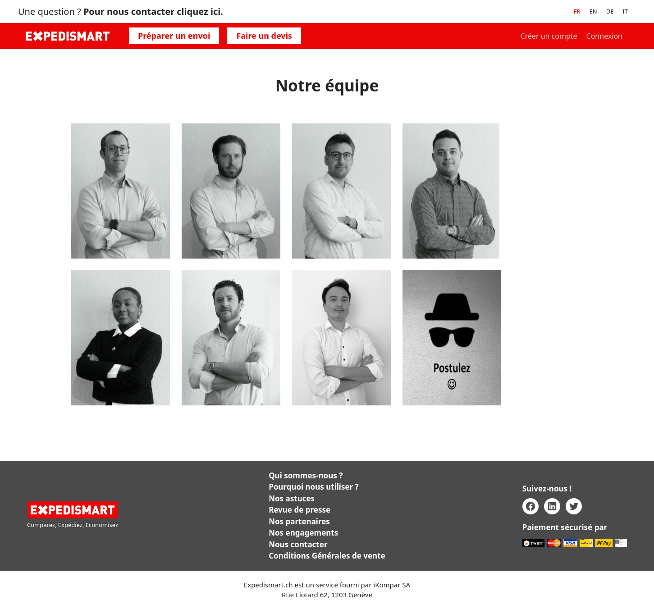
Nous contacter (298, 544)
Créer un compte (548, 36)
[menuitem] (577, 11)
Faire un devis (264, 35)
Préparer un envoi (174, 35)
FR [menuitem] (577, 11)
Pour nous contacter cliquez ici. (153, 11)
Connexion (604, 36)
